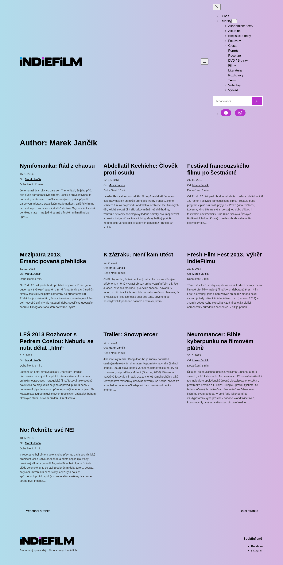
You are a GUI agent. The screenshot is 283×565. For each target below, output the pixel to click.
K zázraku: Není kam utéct (138, 254)
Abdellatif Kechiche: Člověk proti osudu (140, 169)
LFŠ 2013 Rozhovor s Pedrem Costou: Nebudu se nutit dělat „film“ (57, 341)
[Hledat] (257, 101)
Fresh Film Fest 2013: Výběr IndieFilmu (224, 257)
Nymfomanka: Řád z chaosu (57, 166)
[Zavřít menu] (217, 7)
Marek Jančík (33, 179)
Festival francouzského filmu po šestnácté (218, 169)
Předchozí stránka (35, 511)
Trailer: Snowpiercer (130, 334)
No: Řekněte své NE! (47, 430)
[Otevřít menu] (204, 61)
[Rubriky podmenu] (234, 21)
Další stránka (251, 511)
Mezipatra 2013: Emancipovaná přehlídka (53, 257)
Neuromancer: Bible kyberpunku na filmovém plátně (220, 341)
